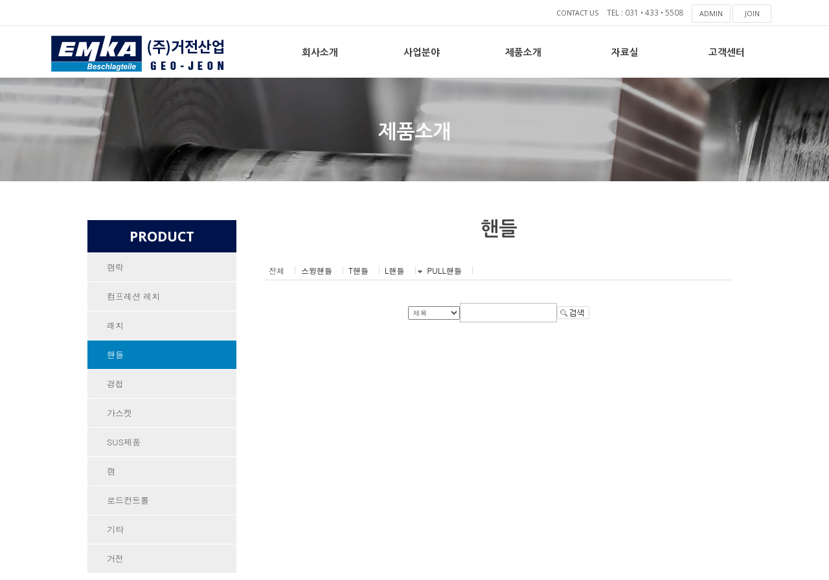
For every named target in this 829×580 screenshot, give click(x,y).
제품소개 (523, 51)
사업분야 (421, 51)
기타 (115, 536)
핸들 (115, 357)
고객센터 (726, 51)
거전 (115, 565)
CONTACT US (573, 13)
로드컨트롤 (128, 506)
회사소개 (320, 51)
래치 (115, 327)
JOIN (752, 13)
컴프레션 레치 (133, 297)
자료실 (625, 51)
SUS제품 (124, 446)
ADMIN (711, 13)
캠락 (115, 268)
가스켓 (119, 416)
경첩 (115, 387)
